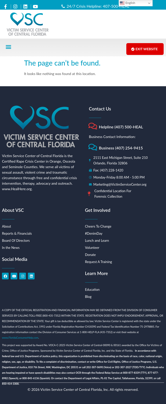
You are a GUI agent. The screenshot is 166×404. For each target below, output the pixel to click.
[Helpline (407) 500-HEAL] (93, 126)
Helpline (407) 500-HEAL (121, 126)
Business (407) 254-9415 (121, 147)
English (127, 3)
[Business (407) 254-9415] (93, 147)
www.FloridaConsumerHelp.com (20, 337)
